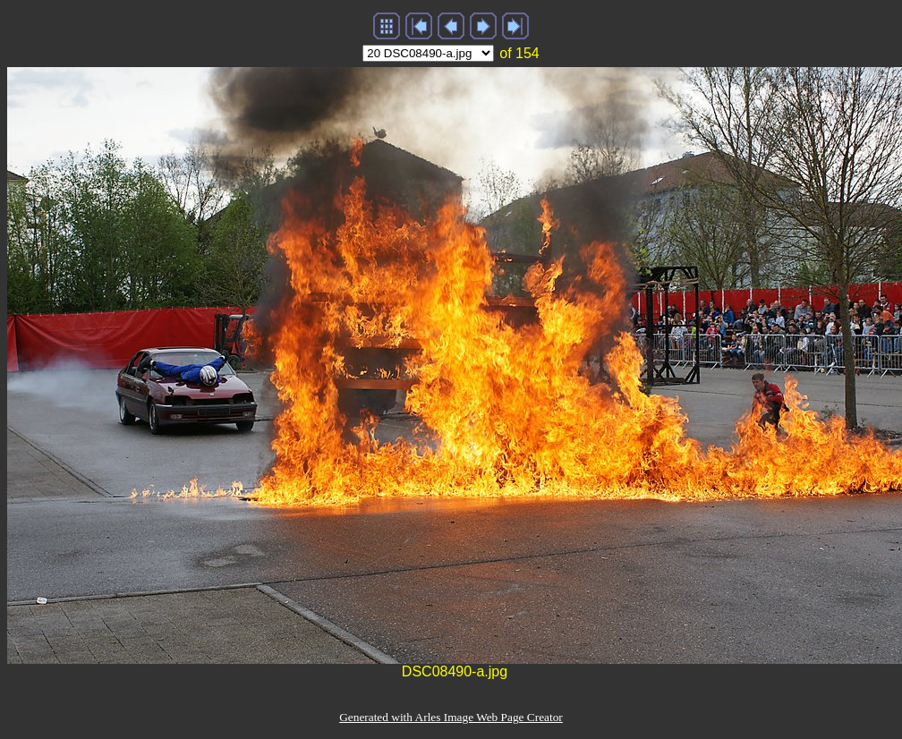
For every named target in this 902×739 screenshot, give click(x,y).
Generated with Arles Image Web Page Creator (451, 717)
